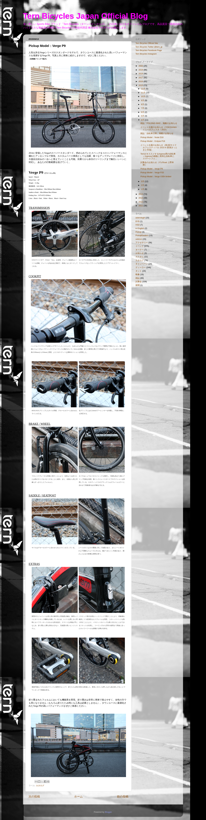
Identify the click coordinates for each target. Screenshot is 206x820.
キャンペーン (141, 264)
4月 (143, 120)
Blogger (108, 812)
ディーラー (140, 267)
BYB (137, 221)
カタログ (40, 785)
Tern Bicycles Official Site (146, 43)
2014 (141, 194)
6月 (143, 112)
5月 (143, 116)
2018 (141, 74)
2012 (141, 202)
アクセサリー (141, 243)
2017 (141, 78)
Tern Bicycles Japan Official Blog (85, 16)
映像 (137, 274)
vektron (138, 239)
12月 (143, 89)
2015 (141, 85)
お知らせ (139, 253)
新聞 (137, 285)
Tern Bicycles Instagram (146, 54)
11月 (143, 93)
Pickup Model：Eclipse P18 (152, 141)
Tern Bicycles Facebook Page (148, 50)
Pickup (138, 232)
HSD (137, 225)
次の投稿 (34, 796)
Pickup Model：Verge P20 (152, 172)
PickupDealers (141, 235)
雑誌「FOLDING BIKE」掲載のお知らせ (158, 123)
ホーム (78, 796)
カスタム (139, 257)
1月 (143, 189)
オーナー (139, 250)
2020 (141, 66)
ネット (138, 271)
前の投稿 (122, 796)
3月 (143, 181)
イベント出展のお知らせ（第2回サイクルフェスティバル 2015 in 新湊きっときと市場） (158, 147)
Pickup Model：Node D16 (151, 137)
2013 (141, 198)
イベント (139, 246)
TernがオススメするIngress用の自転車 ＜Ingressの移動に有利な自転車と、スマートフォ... (158, 156)
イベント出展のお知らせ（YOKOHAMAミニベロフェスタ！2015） (158, 128)
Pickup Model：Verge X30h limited (155, 176)
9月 (143, 100)
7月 (143, 108)
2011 (141, 206)
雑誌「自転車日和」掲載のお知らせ (156, 133)
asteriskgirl (140, 218)
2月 (143, 185)
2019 (141, 70)
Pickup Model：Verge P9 (151, 169)
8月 (143, 104)
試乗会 (138, 282)
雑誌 (137, 278)
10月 (143, 96)
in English (139, 228)
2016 (141, 81)
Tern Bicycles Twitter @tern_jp (148, 47)
